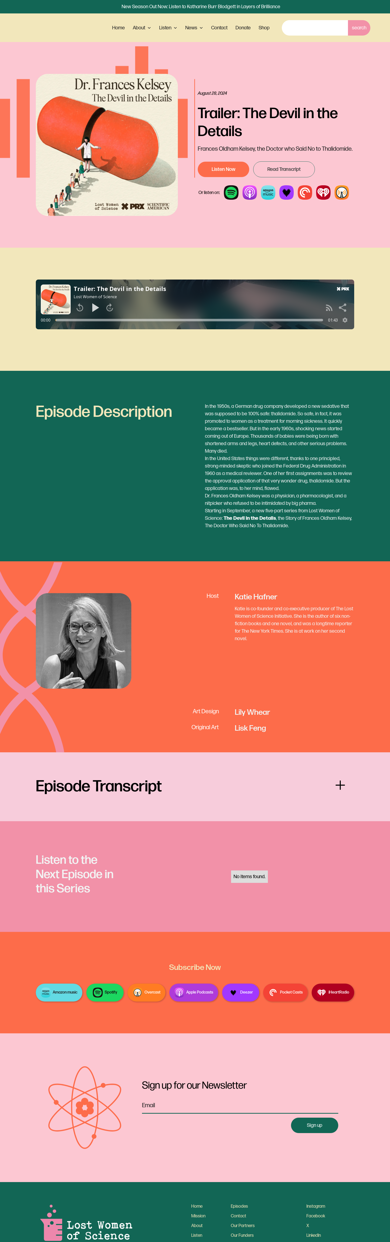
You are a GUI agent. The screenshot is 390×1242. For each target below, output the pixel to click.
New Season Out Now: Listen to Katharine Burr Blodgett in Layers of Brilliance (201, 7)
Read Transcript (284, 169)
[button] (142, 27)
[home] (59, 28)
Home (118, 28)
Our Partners (243, 1225)
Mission (198, 1216)
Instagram (315, 1206)
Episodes (239, 1206)
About (197, 1225)
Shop (264, 28)
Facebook (315, 1216)
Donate (243, 28)
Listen (196, 1235)
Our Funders (242, 1235)
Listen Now (223, 169)
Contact (219, 28)
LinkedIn (313, 1235)
